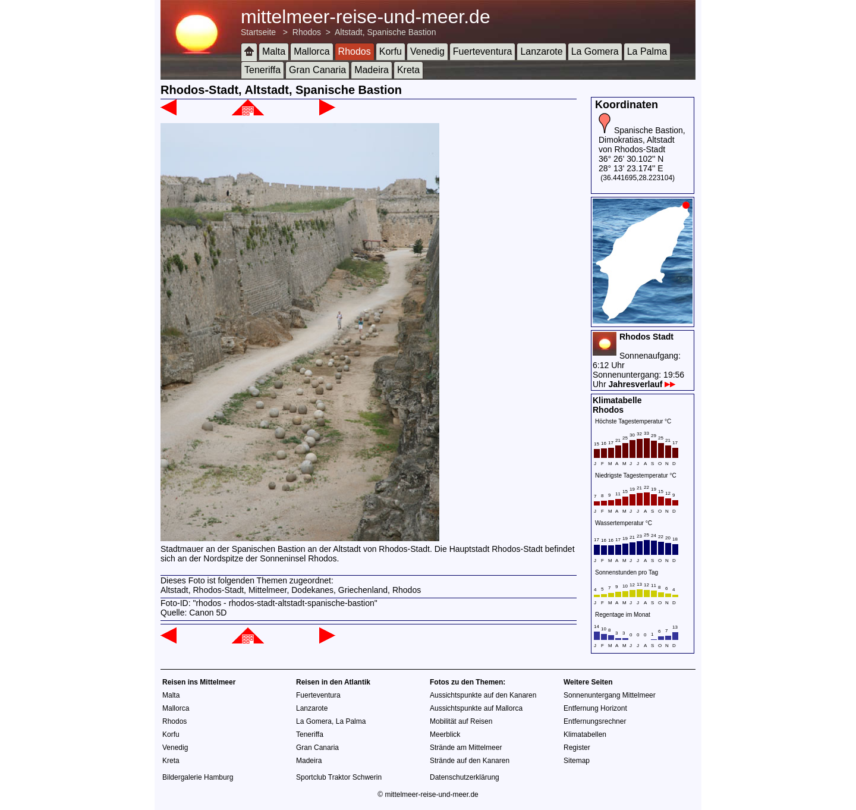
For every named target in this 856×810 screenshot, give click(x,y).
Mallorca (311, 51)
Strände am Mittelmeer (466, 747)
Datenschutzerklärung (464, 777)
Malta (273, 51)
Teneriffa (262, 70)
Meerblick (445, 734)
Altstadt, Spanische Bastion (385, 32)
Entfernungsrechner (595, 721)
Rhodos (306, 32)
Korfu (390, 51)
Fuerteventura (482, 51)
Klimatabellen (585, 734)
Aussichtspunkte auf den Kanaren (483, 695)
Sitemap (577, 760)
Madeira (371, 70)
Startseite (258, 32)
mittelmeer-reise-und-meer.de (365, 16)
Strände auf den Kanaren (469, 760)
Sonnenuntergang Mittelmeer (610, 695)
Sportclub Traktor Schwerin (339, 777)
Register (577, 747)
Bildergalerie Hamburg (197, 777)
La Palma (647, 51)
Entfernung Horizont (595, 708)
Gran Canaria (317, 70)
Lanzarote (541, 51)
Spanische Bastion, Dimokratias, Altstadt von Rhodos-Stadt (642, 139)
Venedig (427, 51)
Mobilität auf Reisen (461, 721)
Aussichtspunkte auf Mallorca (476, 708)
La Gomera (595, 51)
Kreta (408, 70)
